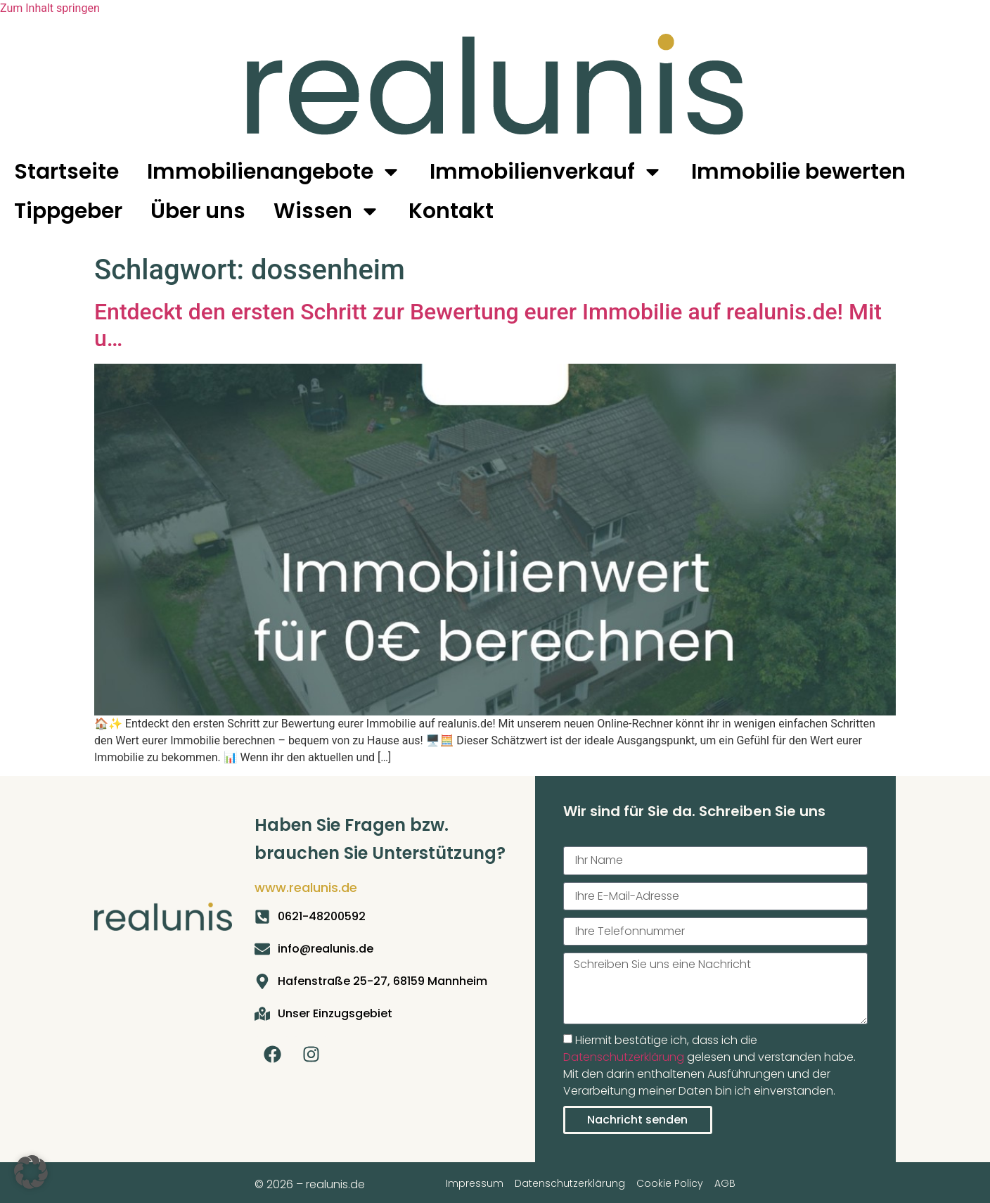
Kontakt (451, 211)
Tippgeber (68, 211)
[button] (31, 1172)
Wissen (327, 211)
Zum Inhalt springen (50, 8)
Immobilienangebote (274, 171)
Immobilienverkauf (546, 171)
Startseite (66, 171)
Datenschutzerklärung (623, 1057)
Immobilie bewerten (798, 171)
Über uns (197, 211)
